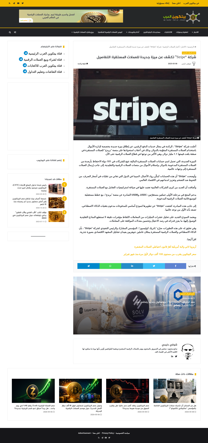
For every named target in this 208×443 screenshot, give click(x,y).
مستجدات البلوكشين (151, 32)
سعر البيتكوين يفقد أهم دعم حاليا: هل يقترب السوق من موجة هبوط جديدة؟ (129, 407)
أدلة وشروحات (133, 32)
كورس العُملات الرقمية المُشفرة (110, 32)
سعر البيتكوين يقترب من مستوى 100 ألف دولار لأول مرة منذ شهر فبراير (159, 254)
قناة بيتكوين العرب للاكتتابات (44, 65)
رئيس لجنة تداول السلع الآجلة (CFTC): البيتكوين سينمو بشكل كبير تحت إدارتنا (29, 188)
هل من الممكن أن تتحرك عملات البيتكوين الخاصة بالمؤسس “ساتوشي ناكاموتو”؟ (175, 407)
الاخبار (196, 32)
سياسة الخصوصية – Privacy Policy (116, 433)
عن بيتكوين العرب (191, 3)
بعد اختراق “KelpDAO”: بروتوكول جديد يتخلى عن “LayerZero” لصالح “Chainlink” (165, 304)
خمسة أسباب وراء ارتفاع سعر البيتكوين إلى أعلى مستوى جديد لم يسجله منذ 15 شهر (29, 201)
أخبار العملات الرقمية (171, 47)
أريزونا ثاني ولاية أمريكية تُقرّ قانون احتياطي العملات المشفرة (165, 246)
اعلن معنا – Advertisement (89, 433)
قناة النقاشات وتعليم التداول (45, 71)
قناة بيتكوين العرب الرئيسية (45, 53)
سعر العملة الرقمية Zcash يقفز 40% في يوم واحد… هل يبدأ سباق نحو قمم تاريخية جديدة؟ (34, 407)
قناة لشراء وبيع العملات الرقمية (43, 59)
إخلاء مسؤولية (163, 3)
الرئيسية (191, 47)
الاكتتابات (168, 32)
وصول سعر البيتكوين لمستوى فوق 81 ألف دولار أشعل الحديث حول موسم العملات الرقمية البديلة (82, 408)
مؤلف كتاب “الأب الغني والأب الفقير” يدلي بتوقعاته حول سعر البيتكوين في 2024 (29, 215)
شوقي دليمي (186, 64)
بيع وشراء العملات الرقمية (83, 32)
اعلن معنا (176, 3)
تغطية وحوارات (182, 32)
